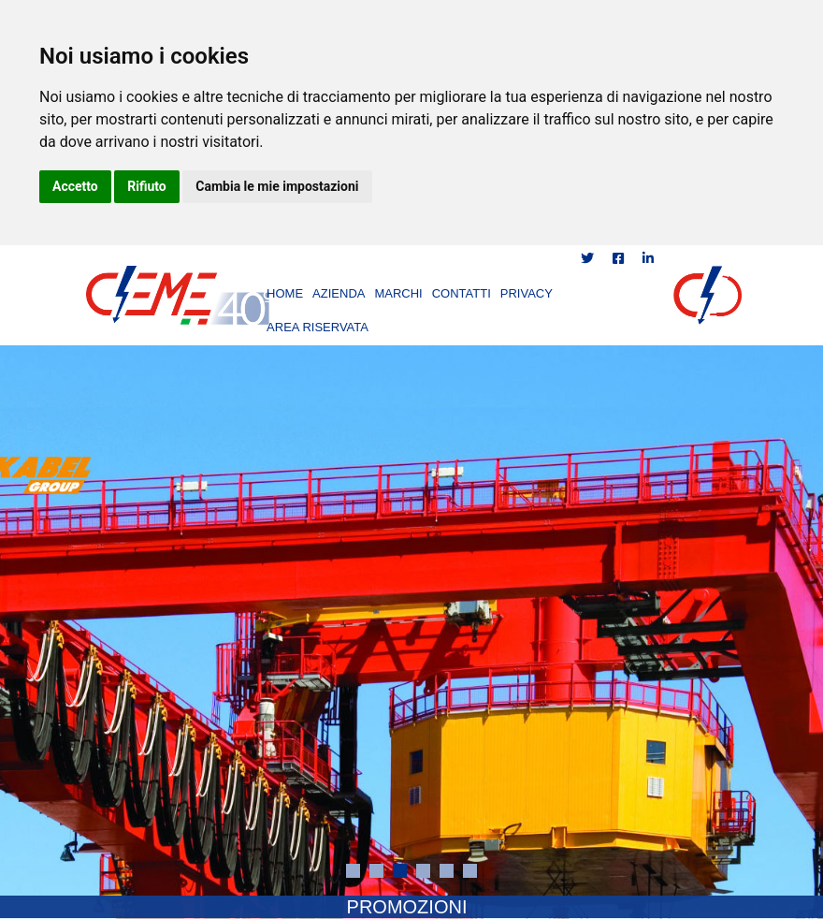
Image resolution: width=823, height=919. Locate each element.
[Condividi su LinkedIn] (648, 258)
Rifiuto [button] (146, 186)
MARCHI (398, 293)
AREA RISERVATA (317, 327)
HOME (285, 293)
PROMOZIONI (407, 907)
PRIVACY (526, 293)
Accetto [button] (75, 186)
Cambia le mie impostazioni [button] (276, 186)
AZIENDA (338, 293)
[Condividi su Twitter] (589, 258)
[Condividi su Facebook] (620, 258)
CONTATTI (461, 293)
